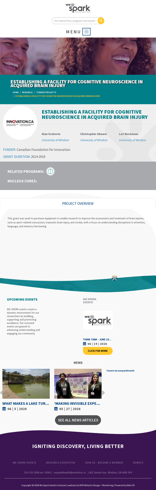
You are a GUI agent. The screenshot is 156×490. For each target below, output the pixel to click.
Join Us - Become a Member (104, 462)
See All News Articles (78, 420)
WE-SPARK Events (24, 462)
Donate (138, 462)
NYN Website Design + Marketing (96, 485)
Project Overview (78, 203)
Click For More (98, 350)
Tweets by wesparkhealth (120, 370)
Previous (1, 390)
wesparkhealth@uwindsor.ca (70, 472)
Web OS (131, 485)
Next (102, 390)
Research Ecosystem (60, 462)
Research (27, 92)
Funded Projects (46, 92)
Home (16, 92)
